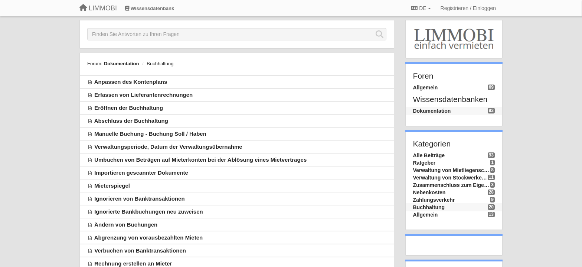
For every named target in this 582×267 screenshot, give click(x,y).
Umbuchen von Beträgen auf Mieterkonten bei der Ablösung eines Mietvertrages (200, 159)
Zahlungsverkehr (434, 200)
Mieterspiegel (112, 185)
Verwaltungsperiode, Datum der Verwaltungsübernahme (168, 147)
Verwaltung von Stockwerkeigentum (450, 178)
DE (421, 8)
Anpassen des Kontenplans (130, 82)
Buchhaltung (160, 63)
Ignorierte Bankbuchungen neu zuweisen (148, 211)
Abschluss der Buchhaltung (131, 121)
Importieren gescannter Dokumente (141, 172)
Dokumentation (121, 63)
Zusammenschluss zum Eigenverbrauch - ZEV (451, 185)
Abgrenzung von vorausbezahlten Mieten (148, 237)
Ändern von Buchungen (125, 224)
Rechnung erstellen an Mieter (133, 263)
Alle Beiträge (429, 155)
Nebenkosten (429, 192)
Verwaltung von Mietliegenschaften (451, 170)
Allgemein (425, 87)
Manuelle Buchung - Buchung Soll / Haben (150, 134)
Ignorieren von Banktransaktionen (139, 198)
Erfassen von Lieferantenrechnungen (143, 95)
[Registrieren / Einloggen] (468, 8)
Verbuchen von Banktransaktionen (140, 250)
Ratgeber (424, 163)
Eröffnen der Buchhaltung (128, 108)
